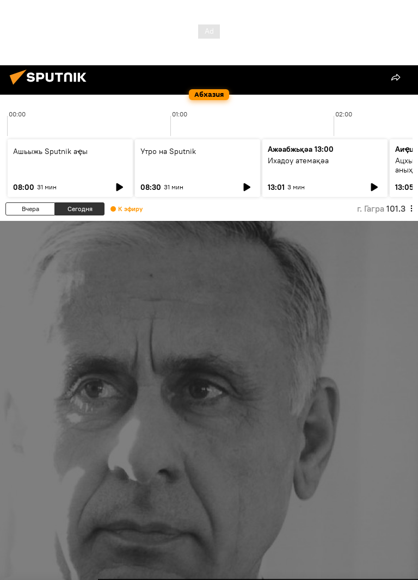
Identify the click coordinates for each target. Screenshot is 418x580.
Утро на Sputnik (168, 151)
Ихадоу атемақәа (298, 160)
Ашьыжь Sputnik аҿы (50, 151)
